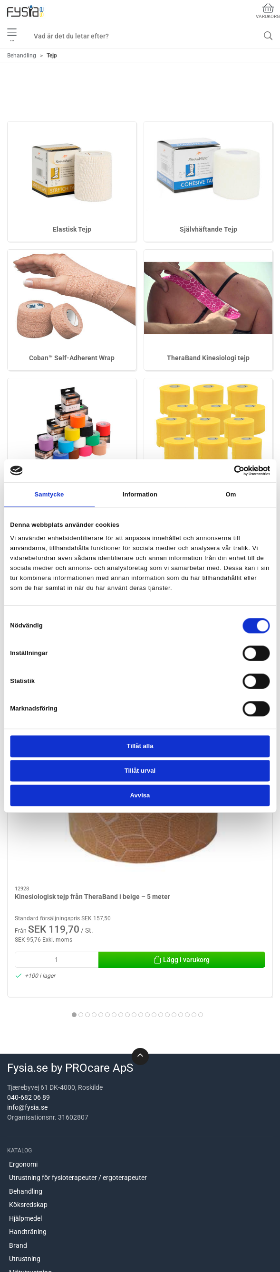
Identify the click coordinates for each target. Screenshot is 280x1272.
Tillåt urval (140, 771)
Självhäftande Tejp (208, 229)
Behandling (21, 55)
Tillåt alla (140, 746)
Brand (18, 1148)
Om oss (20, 1230)
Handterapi (25, 1189)
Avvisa (140, 795)
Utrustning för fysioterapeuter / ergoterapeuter (78, 1081)
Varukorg (268, 11)
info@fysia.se (27, 1010)
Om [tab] (230, 494)
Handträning (28, 1135)
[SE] (25, 12)
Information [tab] (140, 494)
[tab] (107, 912)
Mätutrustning (30, 1175)
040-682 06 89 (28, 1000)
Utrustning (24, 1162)
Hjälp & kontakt (31, 1257)
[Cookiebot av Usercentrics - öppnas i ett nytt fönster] (228, 471)
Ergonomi (23, 1067)
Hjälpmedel (25, 1121)
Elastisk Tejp (72, 229)
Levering (21, 1243)
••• (12, 36)
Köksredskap (28, 1108)
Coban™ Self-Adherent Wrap (72, 358)
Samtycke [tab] (49, 494)
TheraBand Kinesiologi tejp (208, 358)
